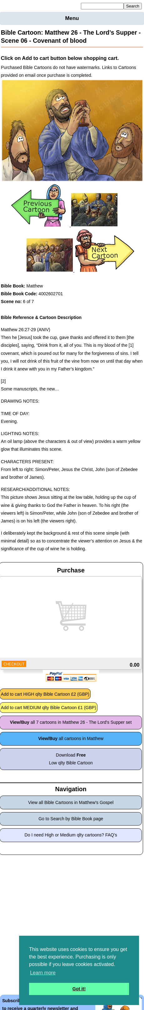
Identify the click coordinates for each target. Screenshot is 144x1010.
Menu (72, 18)
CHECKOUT (13, 664)
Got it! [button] (79, 988)
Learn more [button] (43, 972)
